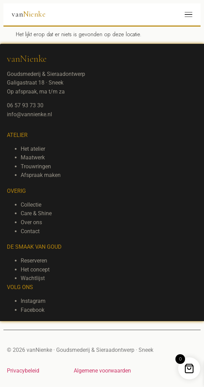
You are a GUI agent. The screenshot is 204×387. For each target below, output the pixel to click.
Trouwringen (36, 166)
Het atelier (33, 149)
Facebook (32, 310)
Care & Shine (36, 213)
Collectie (31, 204)
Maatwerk (33, 157)
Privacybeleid (23, 370)
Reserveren (34, 260)
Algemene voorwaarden (102, 370)
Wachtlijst (33, 278)
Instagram (33, 301)
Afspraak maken (41, 175)
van (28, 14)
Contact (30, 231)
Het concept (35, 269)
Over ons (31, 222)
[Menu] (188, 14)
